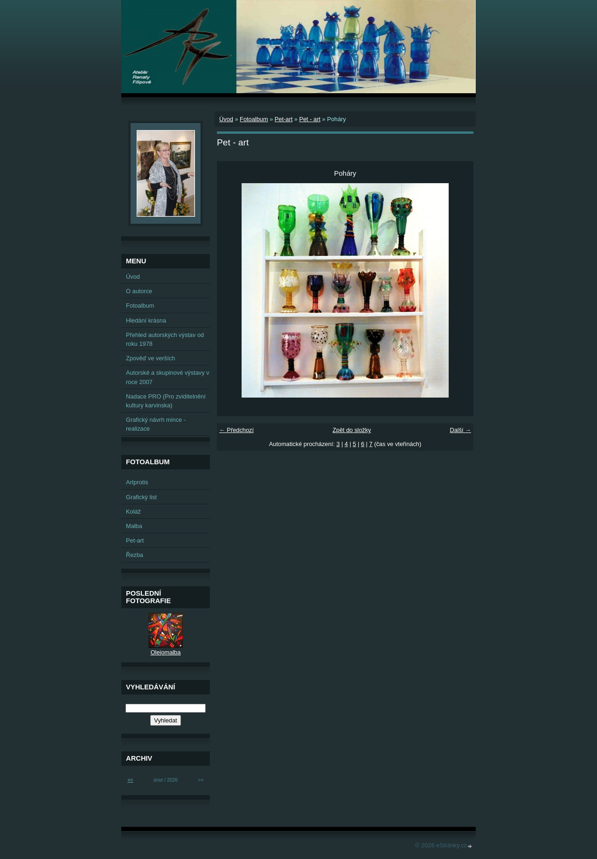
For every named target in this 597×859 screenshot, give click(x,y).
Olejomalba (166, 652)
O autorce (139, 291)
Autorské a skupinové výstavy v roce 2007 (167, 377)
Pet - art (309, 119)
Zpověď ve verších (150, 358)
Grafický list (141, 497)
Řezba (134, 554)
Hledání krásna (146, 320)
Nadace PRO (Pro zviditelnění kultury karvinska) (166, 401)
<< (130, 780)
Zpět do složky (352, 429)
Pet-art (283, 119)
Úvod (226, 119)
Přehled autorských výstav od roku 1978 (165, 339)
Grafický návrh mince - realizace (156, 424)
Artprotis (137, 482)
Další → (460, 429)
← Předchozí (236, 429)
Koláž (133, 511)
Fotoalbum (254, 119)
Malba (134, 525)
